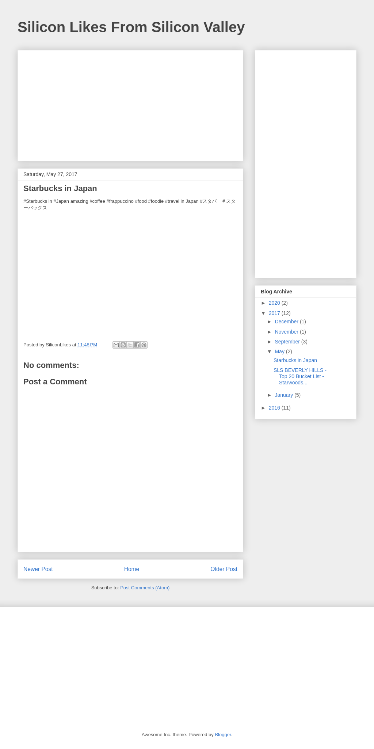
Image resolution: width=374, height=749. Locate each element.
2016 (275, 408)
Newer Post (38, 569)
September (288, 342)
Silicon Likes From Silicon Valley (131, 27)
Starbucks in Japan (295, 360)
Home (132, 569)
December (287, 321)
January (284, 395)
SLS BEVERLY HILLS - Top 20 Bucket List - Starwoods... (300, 376)
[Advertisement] (130, 104)
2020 (275, 303)
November (287, 332)
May (280, 351)
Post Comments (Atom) (144, 587)
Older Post (223, 569)
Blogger (223, 734)
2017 (275, 313)
